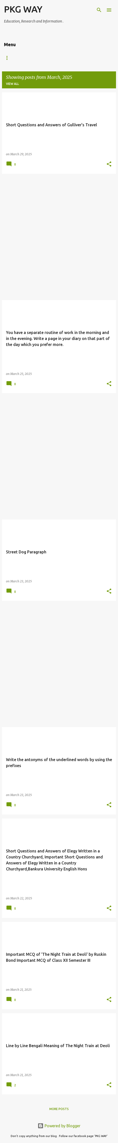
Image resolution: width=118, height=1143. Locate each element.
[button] (109, 164)
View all (12, 83)
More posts (59, 1109)
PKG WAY (23, 9)
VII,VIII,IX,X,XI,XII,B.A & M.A (24, 57)
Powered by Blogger (59, 1126)
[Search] (99, 10)
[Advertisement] (59, 237)
